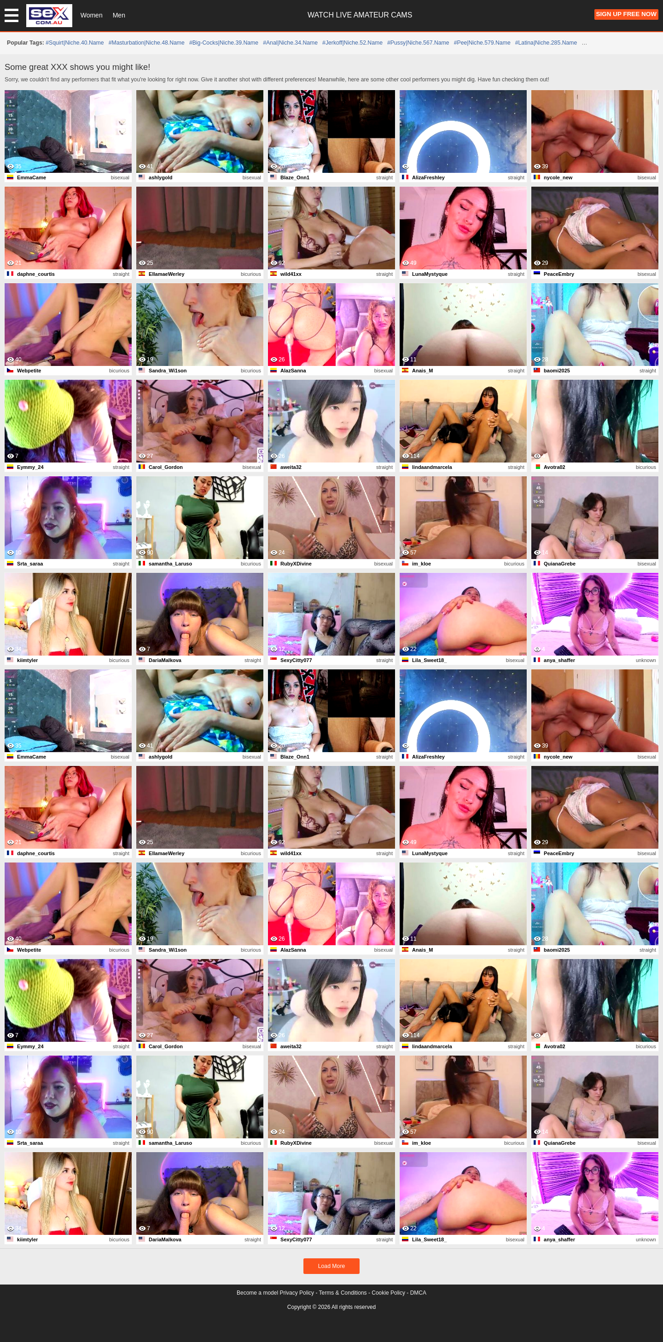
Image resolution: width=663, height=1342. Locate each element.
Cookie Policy (388, 1293)
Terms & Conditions (343, 1293)
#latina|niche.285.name (546, 43)
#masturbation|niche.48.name (147, 43)
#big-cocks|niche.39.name (223, 43)
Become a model (257, 1293)
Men (119, 15)
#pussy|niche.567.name (418, 43)
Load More (331, 1266)
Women (92, 15)
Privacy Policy (296, 1293)
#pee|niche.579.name (482, 43)
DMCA (418, 1293)
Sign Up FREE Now (626, 14)
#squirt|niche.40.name (75, 43)
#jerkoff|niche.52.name (352, 43)
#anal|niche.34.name (290, 43)
